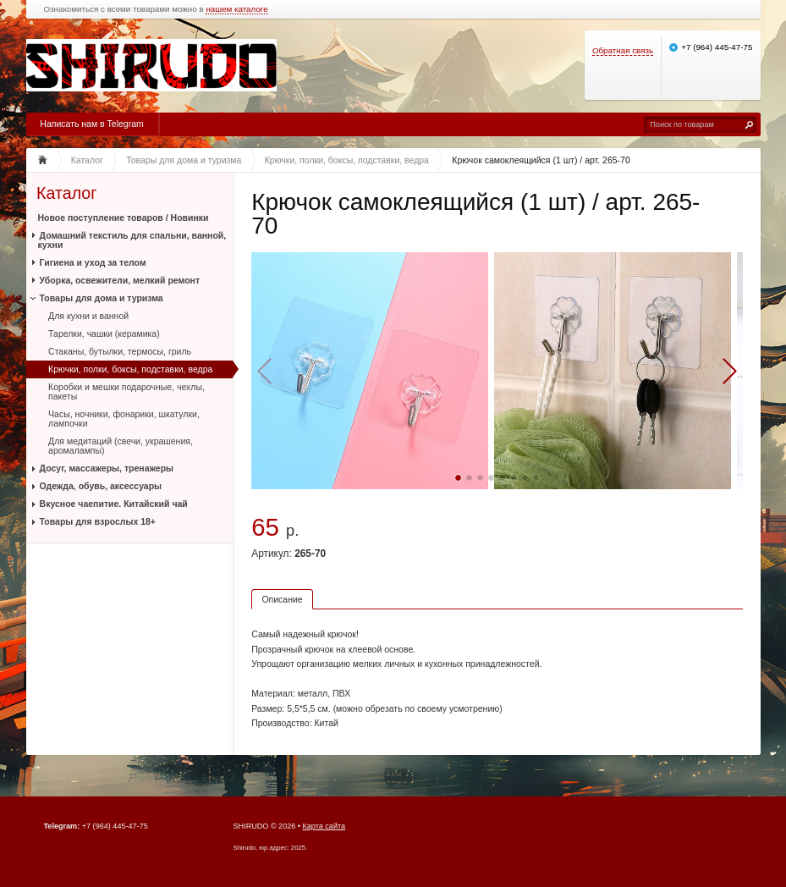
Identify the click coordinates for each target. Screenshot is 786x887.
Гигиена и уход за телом (93, 262)
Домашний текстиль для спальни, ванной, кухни (132, 240)
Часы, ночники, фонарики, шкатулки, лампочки (124, 418)
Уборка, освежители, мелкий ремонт (120, 280)
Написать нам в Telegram (91, 123)
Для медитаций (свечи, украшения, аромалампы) (120, 445)
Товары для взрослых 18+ (98, 521)
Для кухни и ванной (88, 316)
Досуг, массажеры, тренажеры (106, 468)
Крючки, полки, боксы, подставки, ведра (130, 369)
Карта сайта (324, 826)
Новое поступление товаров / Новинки (123, 217)
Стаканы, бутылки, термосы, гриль (119, 351)
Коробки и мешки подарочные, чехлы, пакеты (126, 391)
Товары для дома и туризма (101, 298)
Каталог (66, 193)
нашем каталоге (236, 9)
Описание (281, 599)
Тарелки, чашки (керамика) (104, 333)
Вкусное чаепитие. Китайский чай (114, 504)
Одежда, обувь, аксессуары (101, 486)
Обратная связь (622, 50)
